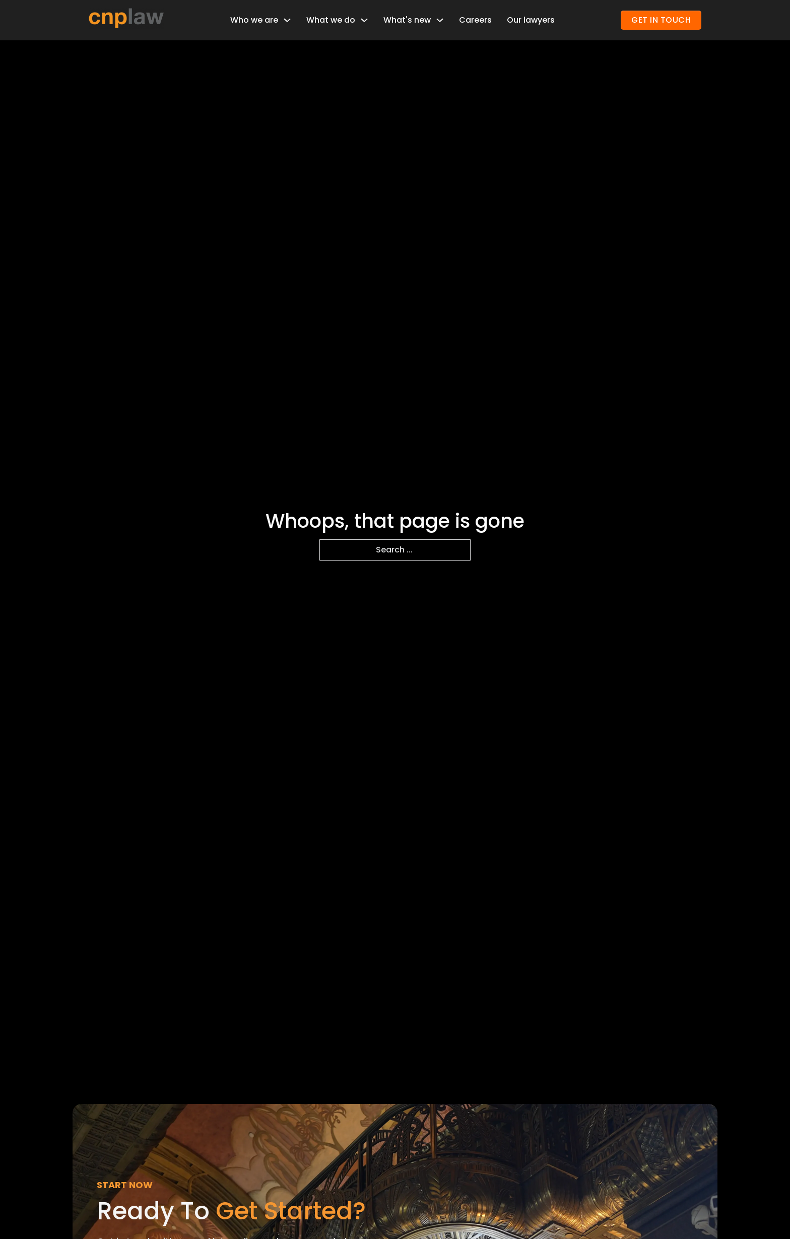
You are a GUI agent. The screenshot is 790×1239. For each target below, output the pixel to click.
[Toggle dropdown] (287, 20)
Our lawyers (531, 20)
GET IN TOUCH (661, 20)
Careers (475, 20)
